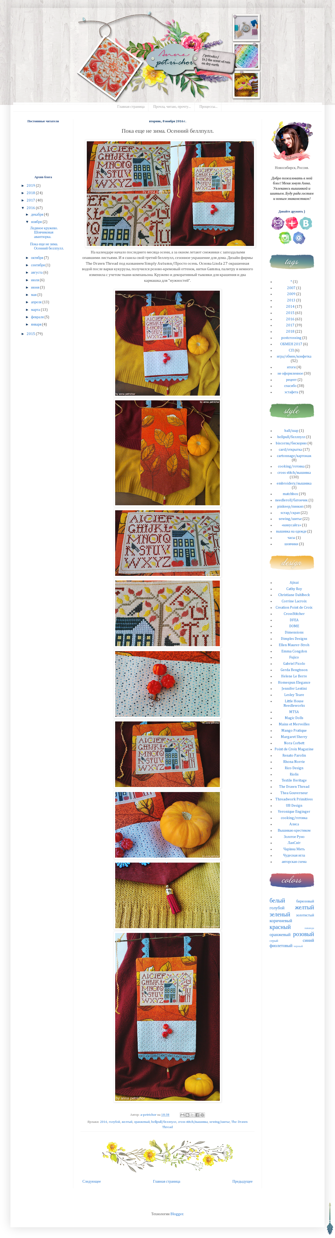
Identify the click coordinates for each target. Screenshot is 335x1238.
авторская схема (294, 862)
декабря (37, 214)
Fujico (294, 657)
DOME (294, 626)
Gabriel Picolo (294, 664)
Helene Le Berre (294, 676)
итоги (291, 367)
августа (37, 272)
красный (280, 927)
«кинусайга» (291, 525)
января (36, 324)
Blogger (176, 1214)
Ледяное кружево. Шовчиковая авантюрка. (44, 232)
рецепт (291, 380)
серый (274, 941)
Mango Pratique (294, 730)
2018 (31, 193)
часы (291, 538)
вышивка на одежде (291, 531)
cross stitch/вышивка (193, 1122)
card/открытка (290, 449)
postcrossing (291, 338)
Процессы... (208, 107)
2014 (290, 307)
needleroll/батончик (291, 500)
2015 (31, 334)
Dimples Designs (294, 639)
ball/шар (291, 431)
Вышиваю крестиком (294, 830)
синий (308, 940)
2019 (31, 186)
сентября (38, 265)
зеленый (280, 915)
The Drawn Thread (294, 787)
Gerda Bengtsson (294, 670)
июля (35, 280)
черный (298, 946)
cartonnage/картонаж (294, 456)
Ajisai (294, 583)
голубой (114, 1122)
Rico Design (294, 768)
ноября (36, 222)
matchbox (290, 494)
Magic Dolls (294, 718)
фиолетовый (281, 946)
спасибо (290, 386)
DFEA (294, 620)
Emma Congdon (294, 651)
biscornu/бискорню (291, 443)
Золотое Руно (294, 837)
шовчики (291, 544)
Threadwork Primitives (294, 799)
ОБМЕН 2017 (291, 344)
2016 (103, 1122)
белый (277, 901)
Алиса (294, 824)
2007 (291, 288)
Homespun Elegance (294, 682)
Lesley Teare (294, 695)
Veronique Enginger (294, 812)
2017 (31, 200)
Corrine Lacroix (294, 601)
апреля (36, 302)
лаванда (309, 928)
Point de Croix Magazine (294, 749)
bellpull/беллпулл (163, 1122)
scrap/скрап (290, 513)
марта (36, 310)
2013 (291, 300)
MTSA (294, 712)
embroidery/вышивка (294, 483)
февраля (37, 317)
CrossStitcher (294, 614)
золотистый (305, 915)
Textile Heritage (294, 780)
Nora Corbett (294, 743)
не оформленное (290, 373)
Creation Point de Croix (294, 607)
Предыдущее (242, 1181)
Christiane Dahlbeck (294, 595)
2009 (291, 294)
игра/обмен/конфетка (294, 356)
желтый (127, 1122)
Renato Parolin (294, 755)
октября (37, 258)
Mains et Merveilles (294, 724)
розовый (303, 934)
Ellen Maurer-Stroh (294, 645)
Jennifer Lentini (294, 688)
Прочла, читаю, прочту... (172, 107)
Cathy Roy (294, 589)
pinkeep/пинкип (290, 506)
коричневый (281, 921)
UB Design (294, 805)
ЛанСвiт (294, 843)
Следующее (91, 1181)
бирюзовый (305, 901)
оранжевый (142, 1122)
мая (34, 295)
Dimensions (294, 632)
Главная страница (130, 107)
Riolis (294, 774)
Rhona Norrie (294, 762)
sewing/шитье (219, 1122)
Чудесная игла (294, 855)
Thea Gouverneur (294, 793)
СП (291, 350)
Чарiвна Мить (294, 849)
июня (35, 287)
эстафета (291, 392)
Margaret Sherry (294, 737)
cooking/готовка (291, 466)
